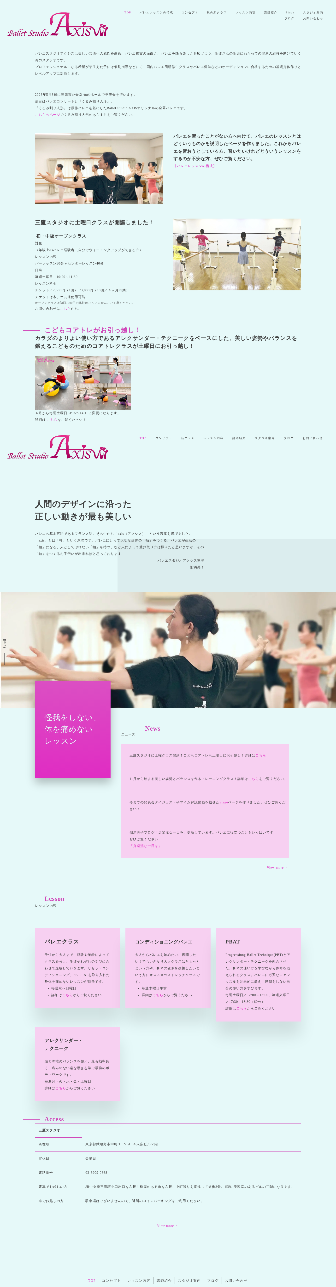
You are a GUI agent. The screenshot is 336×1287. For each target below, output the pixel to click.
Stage (318, 12)
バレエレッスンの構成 (182, 12)
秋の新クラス (244, 12)
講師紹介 (298, 12)
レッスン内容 (273, 12)
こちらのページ (47, 115)
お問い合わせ (313, 18)
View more (167, 1193)
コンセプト (216, 12)
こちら (65, 308)
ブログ (289, 18)
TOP (153, 12)
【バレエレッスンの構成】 (195, 166)
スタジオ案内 (265, 18)
